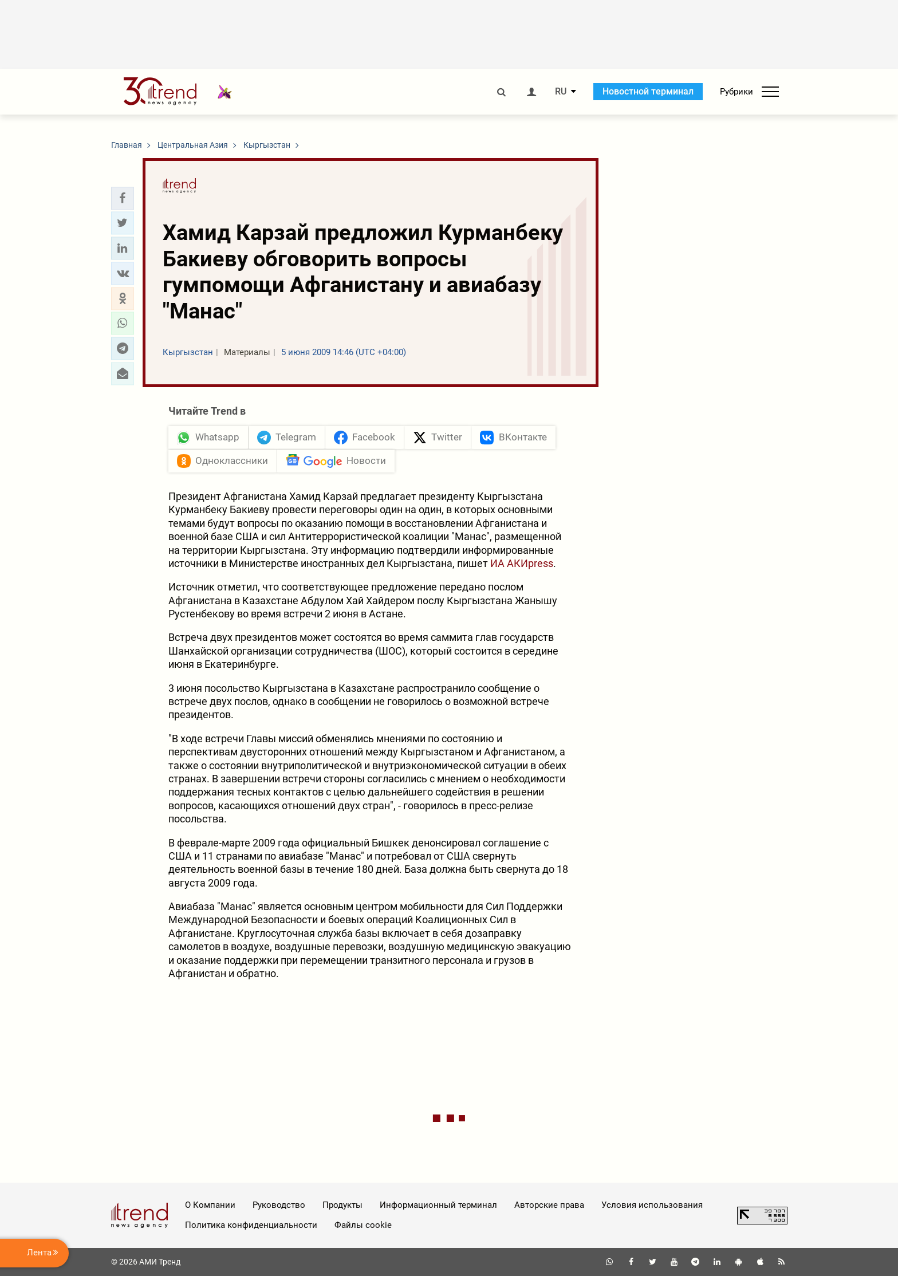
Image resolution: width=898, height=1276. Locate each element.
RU (560, 91)
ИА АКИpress (521, 563)
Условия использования (652, 1205)
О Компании (210, 1205)
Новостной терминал (648, 91)
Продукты (342, 1205)
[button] (123, 198)
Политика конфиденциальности (251, 1225)
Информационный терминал (438, 1205)
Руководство (279, 1205)
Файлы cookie (363, 1225)
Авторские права (549, 1205)
